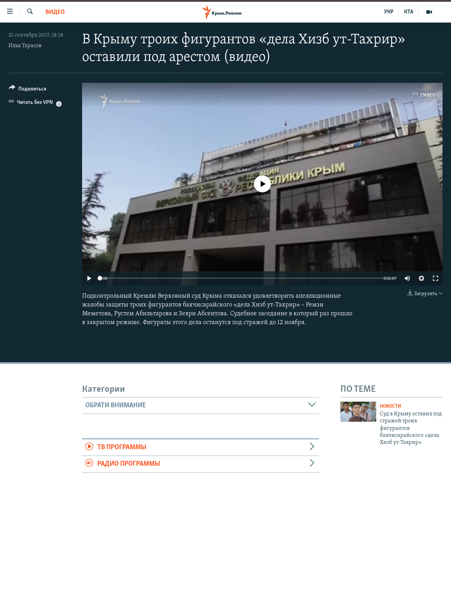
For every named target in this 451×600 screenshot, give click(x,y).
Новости (390, 406)
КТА (408, 12)
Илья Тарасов (25, 46)
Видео (55, 12)
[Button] (28, 90)
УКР (389, 12)
